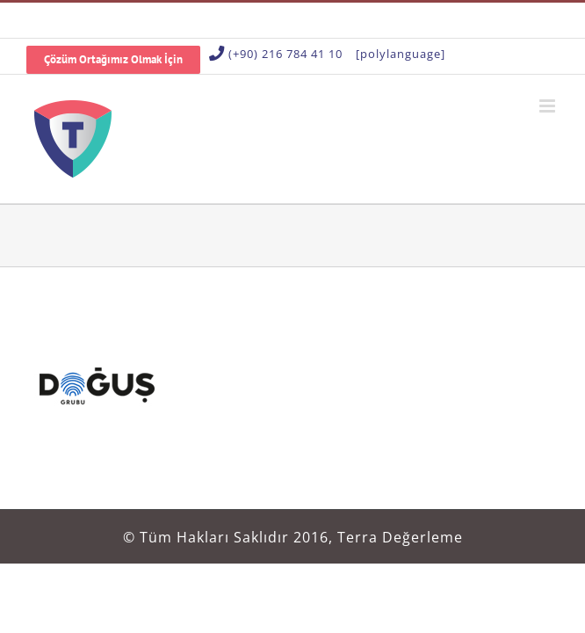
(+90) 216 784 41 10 (285, 54)
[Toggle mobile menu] (549, 106)
